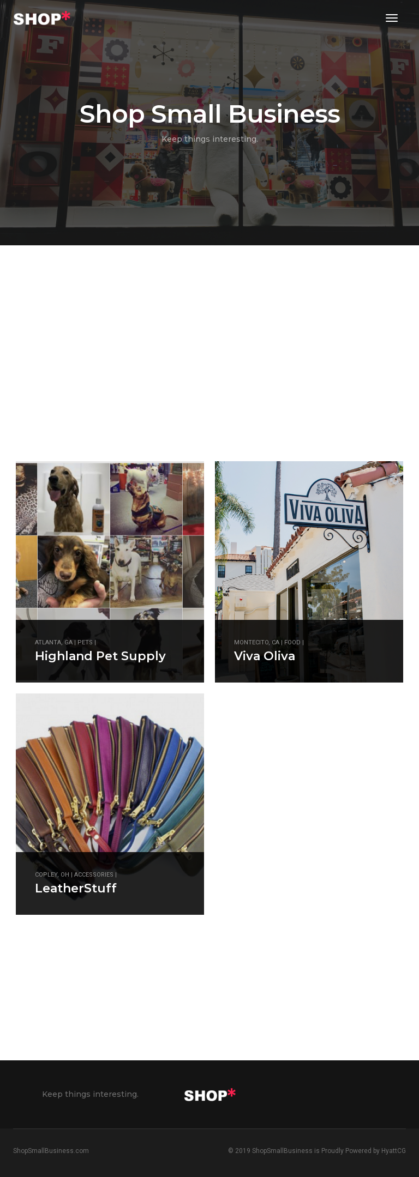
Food (292, 642)
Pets (85, 642)
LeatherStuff (76, 888)
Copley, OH (52, 874)
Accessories (93, 874)
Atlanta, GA (54, 642)
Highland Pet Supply (100, 656)
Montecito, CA (256, 642)
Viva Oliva (264, 656)
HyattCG (393, 1151)
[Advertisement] (132, 962)
